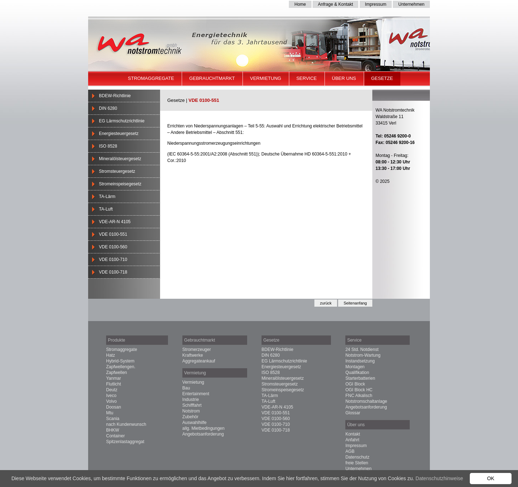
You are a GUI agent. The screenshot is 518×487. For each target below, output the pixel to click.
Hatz (110, 355)
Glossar (352, 412)
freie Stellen (356, 462)
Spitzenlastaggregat (125, 441)
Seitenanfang (355, 303)
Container (115, 435)
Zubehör (190, 416)
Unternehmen (411, 4)
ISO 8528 (108, 146)
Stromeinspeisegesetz (120, 183)
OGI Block (355, 384)
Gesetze (382, 78)
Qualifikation (357, 372)
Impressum (375, 4)
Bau (186, 388)
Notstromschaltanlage (366, 401)
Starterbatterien (360, 378)
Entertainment (195, 393)
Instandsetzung (359, 361)
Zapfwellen (116, 372)
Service (306, 78)
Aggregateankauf (198, 361)
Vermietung (265, 78)
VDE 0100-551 (113, 234)
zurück (325, 303)
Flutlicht (113, 384)
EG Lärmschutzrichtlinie (122, 120)
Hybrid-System (120, 361)
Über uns (344, 78)
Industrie (190, 399)
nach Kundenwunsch (126, 424)
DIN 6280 (108, 108)
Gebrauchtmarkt (212, 78)
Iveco (111, 395)
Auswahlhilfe (194, 422)
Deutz (111, 389)
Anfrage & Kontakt (335, 4)
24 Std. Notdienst (361, 349)
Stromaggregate (151, 78)
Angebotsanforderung (203, 434)
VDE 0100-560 (113, 246)
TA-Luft (106, 209)
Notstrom (191, 411)
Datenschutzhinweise (439, 478)
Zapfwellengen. (120, 366)
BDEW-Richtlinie (115, 95)
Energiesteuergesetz (118, 133)
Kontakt (352, 434)
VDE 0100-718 (113, 272)
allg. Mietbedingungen (203, 428)
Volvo (111, 401)
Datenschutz (357, 457)
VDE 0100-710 (113, 259)
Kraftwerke (192, 355)
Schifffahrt (192, 405)
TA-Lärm (107, 196)
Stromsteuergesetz (117, 171)
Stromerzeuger (196, 349)
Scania (112, 418)
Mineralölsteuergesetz (120, 158)
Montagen (354, 366)
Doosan (113, 407)
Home (300, 4)
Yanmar (113, 378)
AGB (349, 451)
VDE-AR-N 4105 (115, 221)
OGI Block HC (358, 389)
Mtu (109, 412)
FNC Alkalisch (358, 395)
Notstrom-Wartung (363, 355)
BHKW (112, 430)
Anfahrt (352, 439)
